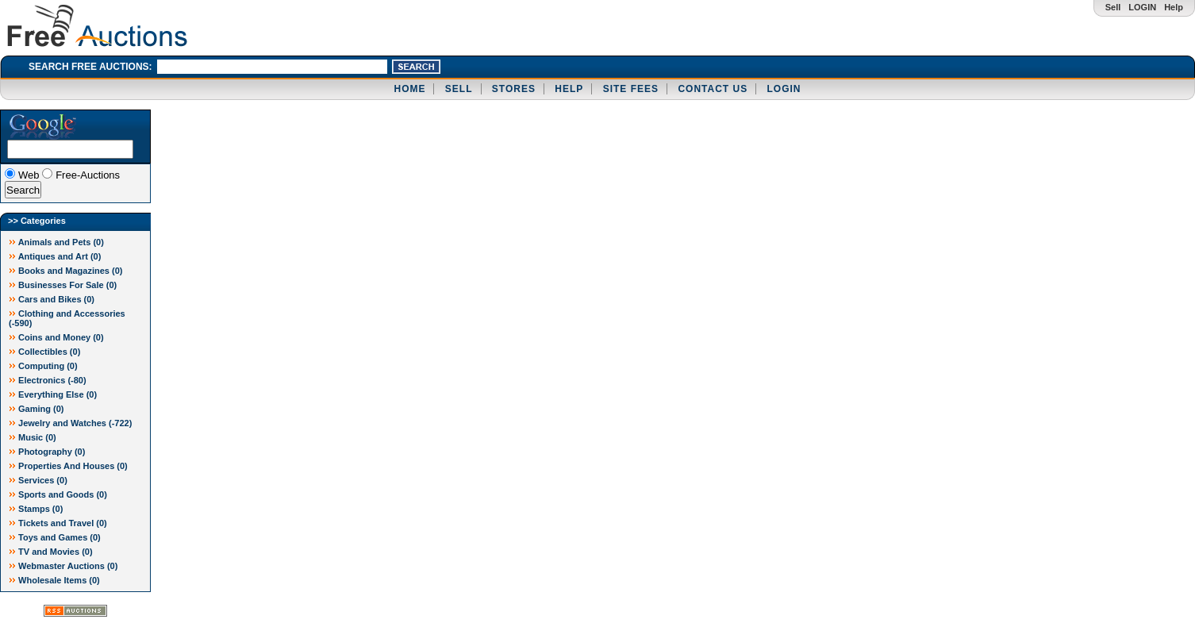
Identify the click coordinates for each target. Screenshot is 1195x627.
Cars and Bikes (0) (51, 299)
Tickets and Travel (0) (58, 523)
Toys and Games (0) (55, 537)
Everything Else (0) (53, 394)
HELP (569, 88)
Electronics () (47, 380)
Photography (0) (47, 451)
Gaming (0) (36, 409)
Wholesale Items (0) (54, 580)
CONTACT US (712, 88)
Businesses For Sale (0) (63, 285)
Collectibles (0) (44, 351)
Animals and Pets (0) (56, 242)
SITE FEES (631, 88)
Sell (1113, 7)
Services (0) (38, 480)
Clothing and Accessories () (67, 318)
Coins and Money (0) (56, 337)
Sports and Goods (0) (58, 494)
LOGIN (1142, 7)
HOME (409, 88)
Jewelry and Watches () (70, 423)
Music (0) (32, 437)
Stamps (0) (36, 509)
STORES (514, 88)
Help (1173, 7)
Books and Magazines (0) (65, 270)
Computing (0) (43, 366)
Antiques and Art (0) (55, 256)
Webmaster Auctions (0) (63, 566)
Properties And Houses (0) (68, 466)
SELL (459, 88)
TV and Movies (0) (51, 551)
